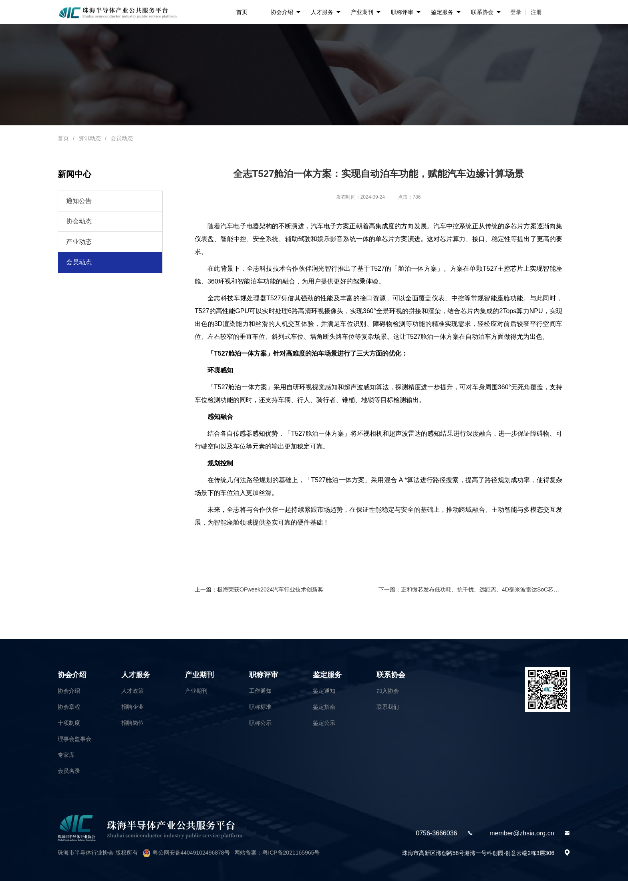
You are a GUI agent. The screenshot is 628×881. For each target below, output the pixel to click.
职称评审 (406, 12)
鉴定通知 (324, 691)
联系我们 (387, 707)
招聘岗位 (132, 723)
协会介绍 (286, 12)
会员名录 (69, 771)
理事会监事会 (74, 739)
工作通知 (260, 691)
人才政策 (132, 691)
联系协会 (486, 12)
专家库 (66, 755)
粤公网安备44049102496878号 (191, 852)
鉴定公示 (324, 723)
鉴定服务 (446, 12)
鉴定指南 (324, 707)
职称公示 (260, 723)
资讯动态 (89, 138)
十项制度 (69, 723)
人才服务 (326, 12)
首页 (242, 12)
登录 (515, 12)
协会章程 (69, 707)
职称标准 (260, 707)
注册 (536, 12)
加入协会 (387, 691)
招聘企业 (132, 707)
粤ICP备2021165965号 (291, 852)
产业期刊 (366, 12)
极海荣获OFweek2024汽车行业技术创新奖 (270, 589)
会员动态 (122, 138)
